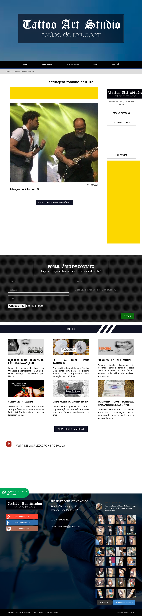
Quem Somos (47, 64)
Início (8, 72)
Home (24, 64)
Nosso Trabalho (73, 64)
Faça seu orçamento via (14, 492)
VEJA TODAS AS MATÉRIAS (71, 429)
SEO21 (132, 612)
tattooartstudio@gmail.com (65, 526)
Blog (95, 64)
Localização (116, 64)
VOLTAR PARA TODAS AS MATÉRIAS (54, 202)
